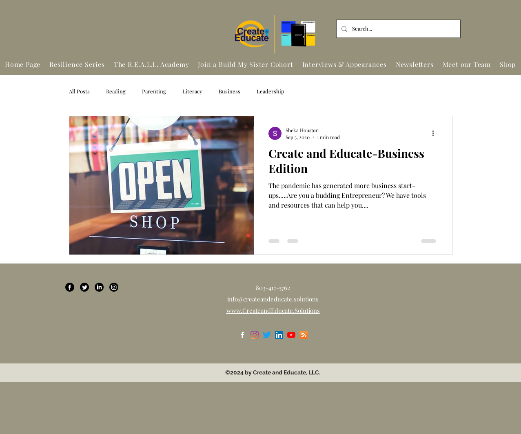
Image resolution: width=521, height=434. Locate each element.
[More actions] (436, 133)
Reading (116, 91)
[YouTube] (291, 335)
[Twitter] (84, 287)
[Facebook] (69, 287)
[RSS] (303, 335)
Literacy (192, 91)
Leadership (270, 91)
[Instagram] (113, 287)
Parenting (154, 91)
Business (229, 91)
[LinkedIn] (99, 287)
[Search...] (397, 29)
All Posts (79, 91)
